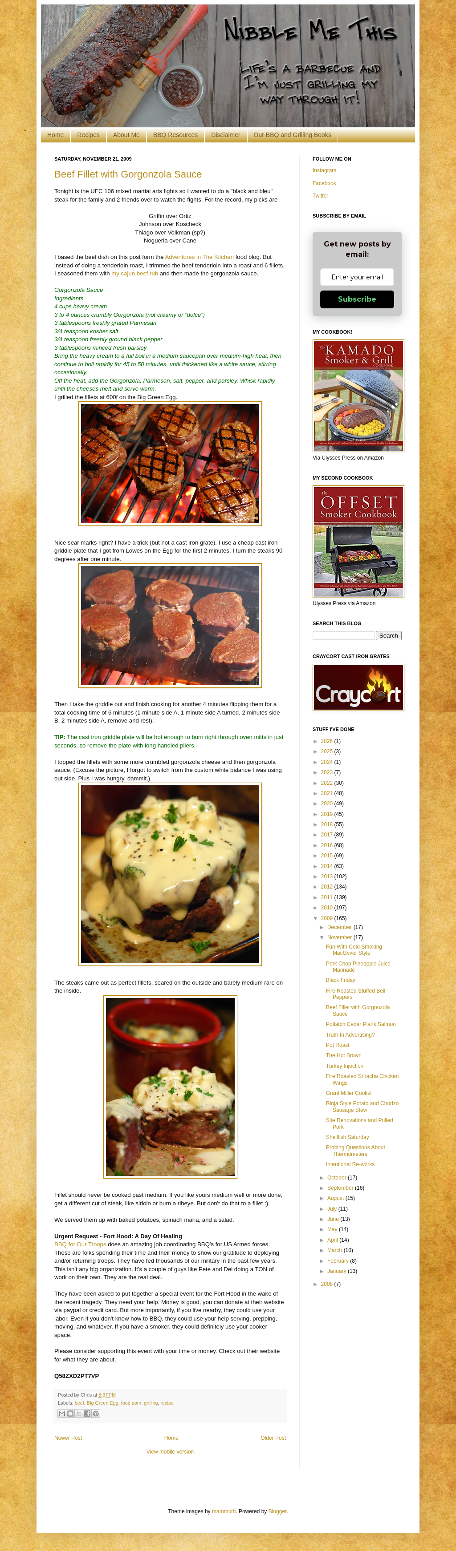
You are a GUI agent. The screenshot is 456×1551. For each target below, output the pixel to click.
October (337, 1178)
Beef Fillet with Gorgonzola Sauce (128, 174)
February (338, 1261)
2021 (327, 793)
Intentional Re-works (350, 1164)
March (335, 1250)
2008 (327, 1284)
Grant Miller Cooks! (349, 1093)
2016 (327, 845)
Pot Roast (338, 1045)
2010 (327, 908)
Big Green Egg (102, 1403)
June (333, 1219)
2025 (327, 751)
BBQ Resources (175, 134)
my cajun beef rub (134, 273)
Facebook (324, 183)
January (337, 1271)
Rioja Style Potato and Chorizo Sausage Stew (362, 1106)
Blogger (278, 1511)
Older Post (273, 1438)
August (336, 1198)
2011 (327, 897)
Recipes (88, 134)
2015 (327, 855)
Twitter (320, 196)
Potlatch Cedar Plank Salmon (361, 1024)
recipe (167, 1403)
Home (55, 134)
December (340, 927)
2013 (327, 876)
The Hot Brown (344, 1055)
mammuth (224, 1511)
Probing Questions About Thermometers (355, 1150)
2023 (327, 772)
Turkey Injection (344, 1066)
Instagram (324, 170)
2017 (327, 835)
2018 (327, 824)
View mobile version (170, 1452)
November (340, 937)
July (332, 1209)
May (333, 1229)
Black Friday (340, 980)
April (333, 1240)
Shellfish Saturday (347, 1137)
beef (79, 1403)
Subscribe (357, 299)
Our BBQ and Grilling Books (292, 134)
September (341, 1188)
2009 (327, 918)
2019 (327, 814)
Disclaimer (225, 134)
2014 (327, 866)
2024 (327, 762)
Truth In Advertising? (350, 1035)
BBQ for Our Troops (80, 1244)
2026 (327, 741)
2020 (327, 803)
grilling (151, 1403)
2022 (327, 783)
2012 (327, 887)
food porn (131, 1403)
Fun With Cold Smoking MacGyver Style (354, 950)
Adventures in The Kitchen (199, 257)
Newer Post (68, 1438)
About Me (126, 134)
